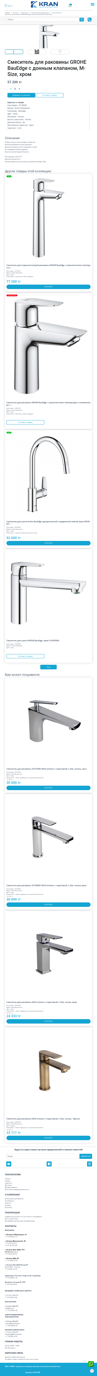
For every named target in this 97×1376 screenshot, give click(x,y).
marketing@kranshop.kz (13, 1334)
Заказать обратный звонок (15, 1357)
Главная (7, 12)
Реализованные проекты (14, 1199)
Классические (56, 12)
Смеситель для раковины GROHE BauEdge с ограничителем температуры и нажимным (48, 403)
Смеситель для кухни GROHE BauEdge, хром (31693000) (32, 640)
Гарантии (8, 1183)
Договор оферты (11, 1187)
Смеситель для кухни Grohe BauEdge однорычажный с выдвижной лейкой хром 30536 (48, 522)
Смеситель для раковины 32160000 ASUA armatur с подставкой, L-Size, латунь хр (46, 885)
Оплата (7, 1179)
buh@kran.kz (9, 1308)
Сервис (7, 1181)
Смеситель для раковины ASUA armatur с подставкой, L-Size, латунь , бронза (43, 1118)
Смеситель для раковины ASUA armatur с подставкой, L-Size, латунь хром (41, 1002)
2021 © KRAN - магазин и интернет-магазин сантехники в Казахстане (32, 1366)
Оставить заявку (49, 95)
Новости (8, 1203)
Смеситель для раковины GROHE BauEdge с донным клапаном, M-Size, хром (28, 14)
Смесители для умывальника (40, 12)
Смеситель (24, 12)
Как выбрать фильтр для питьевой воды (20, 1221)
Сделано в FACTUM (32, 1372)
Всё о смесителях (11, 1219)
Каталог (15, 12)
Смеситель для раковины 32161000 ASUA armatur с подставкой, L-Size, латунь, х (46, 769)
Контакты (8, 1207)
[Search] (43, 20)
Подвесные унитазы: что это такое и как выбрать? (23, 1217)
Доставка (8, 1185)
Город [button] (9, 6)
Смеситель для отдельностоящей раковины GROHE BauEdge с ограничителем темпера (48, 266)
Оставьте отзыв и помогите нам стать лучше (21, 1359)
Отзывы (8, 1205)
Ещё (48, 667)
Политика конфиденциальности (17, 1189)
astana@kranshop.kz (12, 1323)
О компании (9, 1201)
